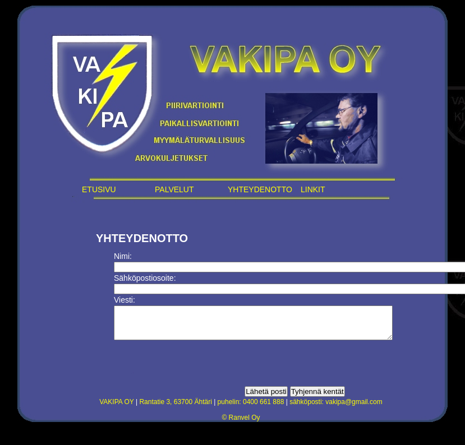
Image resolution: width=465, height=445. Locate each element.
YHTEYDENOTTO (260, 189)
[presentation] (199, 370)
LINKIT (313, 189)
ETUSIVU (99, 189)
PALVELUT (174, 189)
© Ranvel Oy (241, 424)
